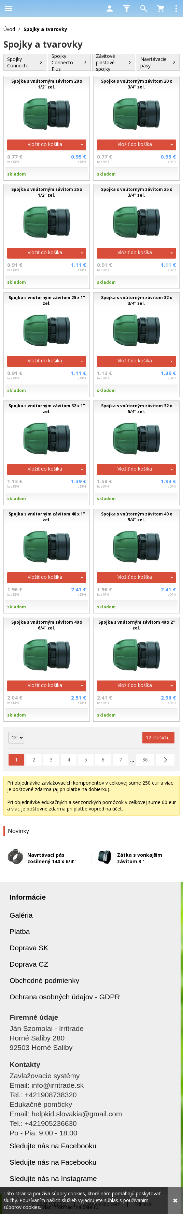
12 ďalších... (158, 737)
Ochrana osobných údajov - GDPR (65, 997)
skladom (16, 174)
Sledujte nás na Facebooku (53, 1146)
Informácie (28, 897)
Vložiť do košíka (45, 144)
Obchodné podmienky (44, 980)
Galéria (21, 915)
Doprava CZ (29, 964)
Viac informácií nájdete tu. (70, 1207)
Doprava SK (29, 948)
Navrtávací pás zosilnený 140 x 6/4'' (51, 858)
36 (145, 759)
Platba (20, 931)
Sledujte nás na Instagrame (53, 1178)
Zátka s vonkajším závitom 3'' (139, 858)
